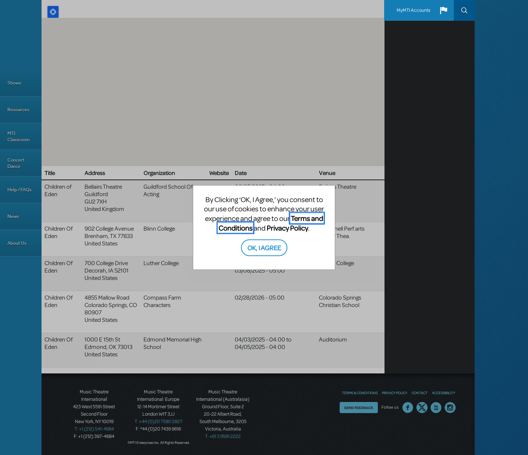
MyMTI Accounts (413, 10)
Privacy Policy (287, 227)
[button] (443, 10)
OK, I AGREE (264, 247)
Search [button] (464, 10)
